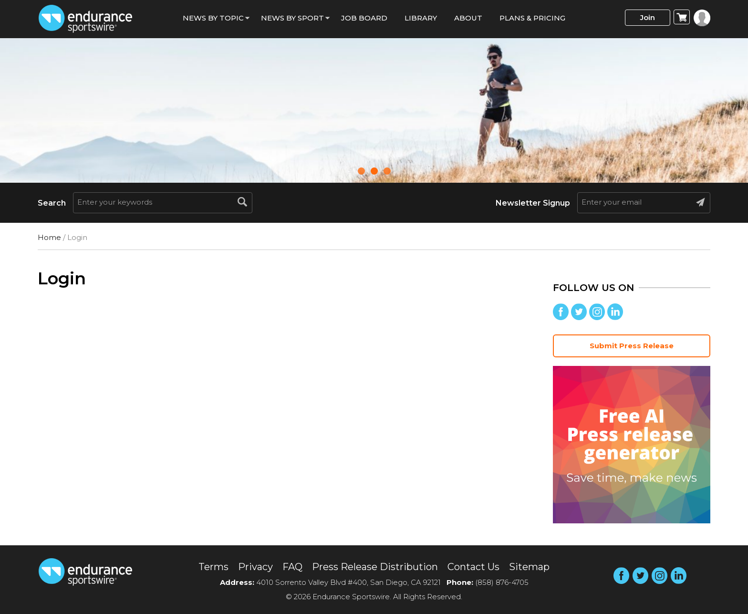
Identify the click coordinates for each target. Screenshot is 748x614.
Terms (213, 566)
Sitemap (529, 566)
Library (421, 17)
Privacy (255, 566)
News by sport (292, 17)
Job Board (364, 17)
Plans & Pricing (532, 17)
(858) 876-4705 (502, 582)
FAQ (292, 566)
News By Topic (213, 17)
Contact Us (473, 566)
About (468, 17)
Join (647, 17)
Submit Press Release (632, 345)
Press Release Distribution (375, 566)
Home (49, 237)
